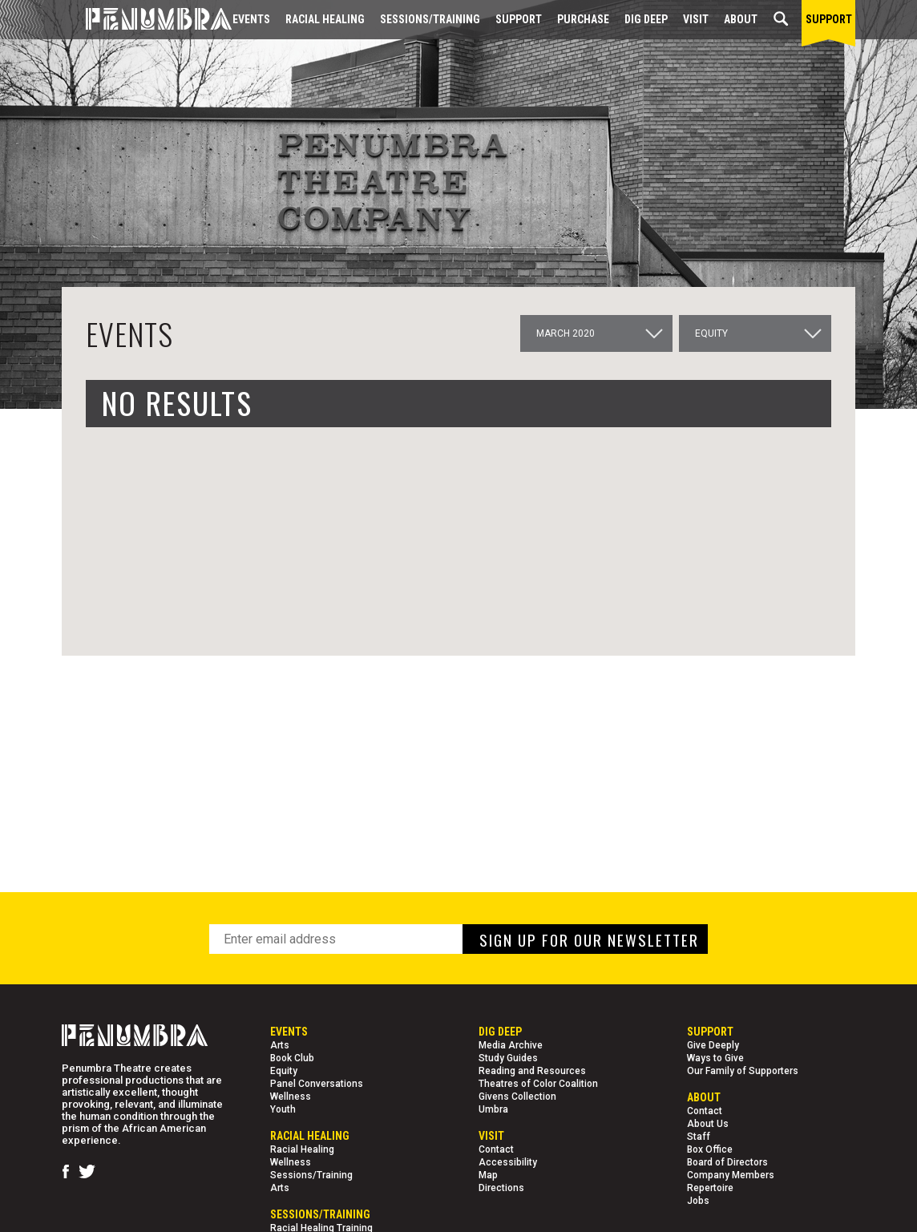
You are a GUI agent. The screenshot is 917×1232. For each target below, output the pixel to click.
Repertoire (710, 1188)
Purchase (583, 19)
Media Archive (511, 1045)
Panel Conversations (316, 1083)
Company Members (730, 1175)
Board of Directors (727, 1162)
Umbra (493, 1109)
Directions (501, 1188)
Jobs (698, 1200)
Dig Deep (646, 19)
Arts (279, 1045)
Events (251, 19)
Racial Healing (325, 19)
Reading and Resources (532, 1070)
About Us (708, 1123)
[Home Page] (147, 19)
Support (518, 19)
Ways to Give (715, 1058)
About (740, 19)
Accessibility (508, 1162)
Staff (698, 1136)
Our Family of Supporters (742, 1070)
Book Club (292, 1058)
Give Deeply (713, 1045)
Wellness (290, 1096)
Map (488, 1175)
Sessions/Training (430, 19)
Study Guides (508, 1058)
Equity (283, 1070)
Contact (496, 1149)
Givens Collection (517, 1096)
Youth (283, 1109)
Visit (696, 19)
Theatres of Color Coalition (538, 1083)
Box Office (710, 1149)
